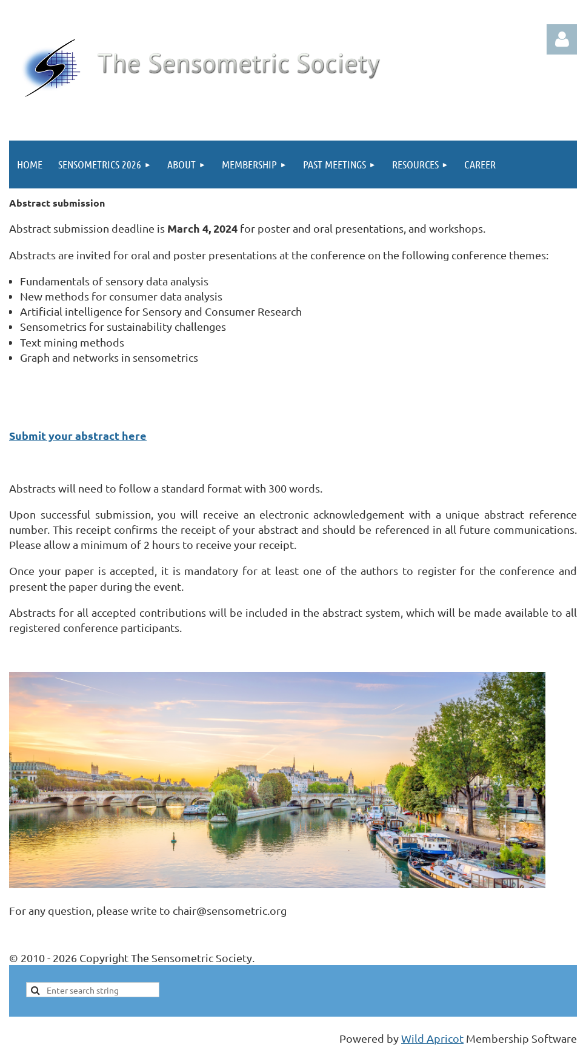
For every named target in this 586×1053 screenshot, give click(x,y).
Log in (562, 39)
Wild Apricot (432, 1038)
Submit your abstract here (78, 435)
